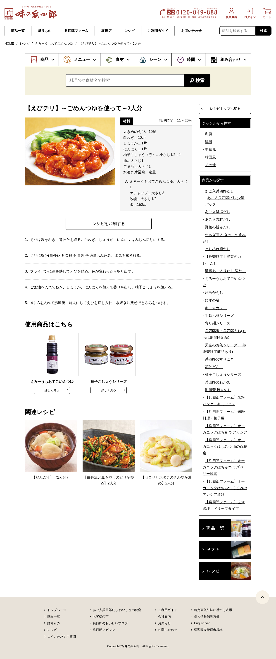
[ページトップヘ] (262, 597)
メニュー (82, 59)
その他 (210, 165)
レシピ (129, 31)
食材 (120, 59)
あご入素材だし (217, 219)
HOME (9, 43)
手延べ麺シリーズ (219, 316)
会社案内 (164, 616)
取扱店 (106, 31)
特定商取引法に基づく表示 (213, 610)
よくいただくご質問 (61, 636)
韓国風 (210, 157)
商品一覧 (18, 31)
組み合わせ (230, 59)
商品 (44, 59)
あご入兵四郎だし (219, 191)
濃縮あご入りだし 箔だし (225, 271)
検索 (263, 31)
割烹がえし (214, 293)
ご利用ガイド (158, 31)
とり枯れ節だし (217, 249)
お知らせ (164, 623)
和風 (208, 134)
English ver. (202, 623)
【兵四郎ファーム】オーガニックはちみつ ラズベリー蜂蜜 (224, 467)
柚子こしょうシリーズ (223, 374)
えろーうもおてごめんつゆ (54, 43)
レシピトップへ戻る (225, 108)
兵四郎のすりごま (219, 359)
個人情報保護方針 (206, 616)
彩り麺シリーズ (217, 323)
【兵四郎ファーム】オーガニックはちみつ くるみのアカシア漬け (225, 487)
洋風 (208, 142)
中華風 (210, 149)
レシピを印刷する (108, 223)
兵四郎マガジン (104, 630)
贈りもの (44, 31)
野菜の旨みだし (217, 227)
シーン (155, 59)
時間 (191, 59)
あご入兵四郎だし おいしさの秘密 (117, 610)
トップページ (56, 610)
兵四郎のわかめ (217, 382)
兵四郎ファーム (76, 31)
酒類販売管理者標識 (208, 630)
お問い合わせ (191, 31)
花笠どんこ (214, 367)
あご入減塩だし (217, 212)
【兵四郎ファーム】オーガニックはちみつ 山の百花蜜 (225, 446)
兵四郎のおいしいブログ (110, 623)
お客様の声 (101, 616)
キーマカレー (216, 308)
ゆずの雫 (212, 300)
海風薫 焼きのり (218, 390)
